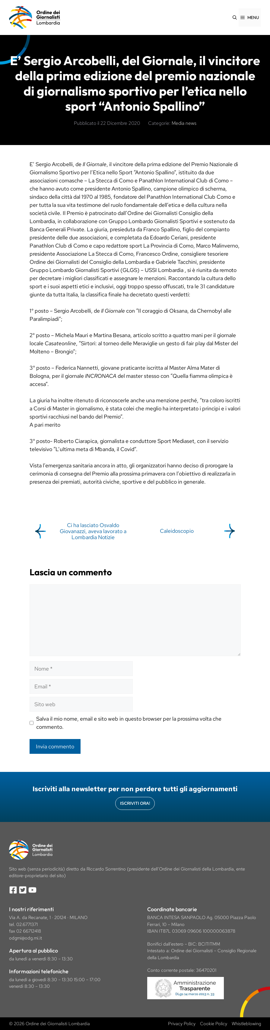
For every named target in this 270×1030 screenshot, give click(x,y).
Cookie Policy (213, 1024)
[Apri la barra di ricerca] (235, 17)
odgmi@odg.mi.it (25, 938)
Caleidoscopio (177, 530)
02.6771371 (27, 924)
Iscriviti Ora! (135, 803)
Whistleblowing (246, 1024)
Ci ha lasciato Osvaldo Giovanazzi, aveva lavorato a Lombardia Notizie (93, 531)
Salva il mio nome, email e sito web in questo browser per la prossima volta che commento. (128, 722)
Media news (184, 123)
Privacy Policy (181, 1024)
